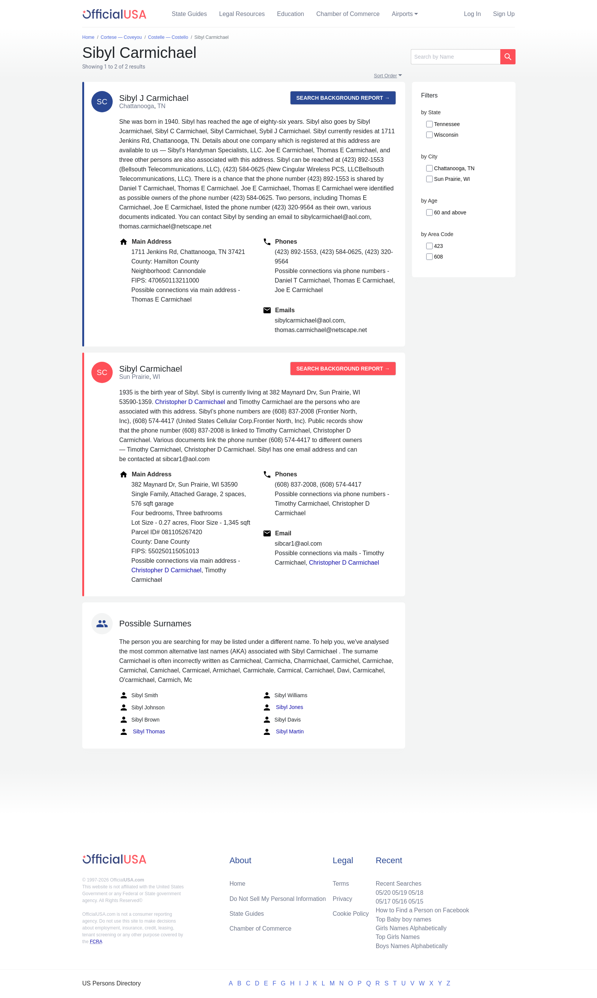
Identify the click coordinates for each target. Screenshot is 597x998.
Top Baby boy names (402, 918)
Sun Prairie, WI (452, 179)
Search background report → (343, 98)
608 (438, 256)
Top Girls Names (396, 936)
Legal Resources (242, 14)
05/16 (397, 900)
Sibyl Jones (282, 707)
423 (438, 246)
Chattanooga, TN (454, 168)
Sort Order (385, 75)
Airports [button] (402, 14)
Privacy (342, 897)
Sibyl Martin (283, 731)
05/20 (381, 891)
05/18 (414, 891)
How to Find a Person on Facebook (421, 909)
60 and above (450, 212)
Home (238, 881)
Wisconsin (446, 134)
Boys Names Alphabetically (410, 945)
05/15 (414, 900)
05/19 (397, 891)
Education (290, 14)
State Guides (189, 14)
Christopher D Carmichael (190, 402)
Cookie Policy (350, 912)
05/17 (381, 900)
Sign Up (504, 14)
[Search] (455, 56)
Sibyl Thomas (142, 731)
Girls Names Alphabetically (410, 927)
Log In (472, 14)
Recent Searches (397, 881)
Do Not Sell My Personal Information (279, 897)
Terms (340, 881)
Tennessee (447, 124)
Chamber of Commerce (348, 14)
